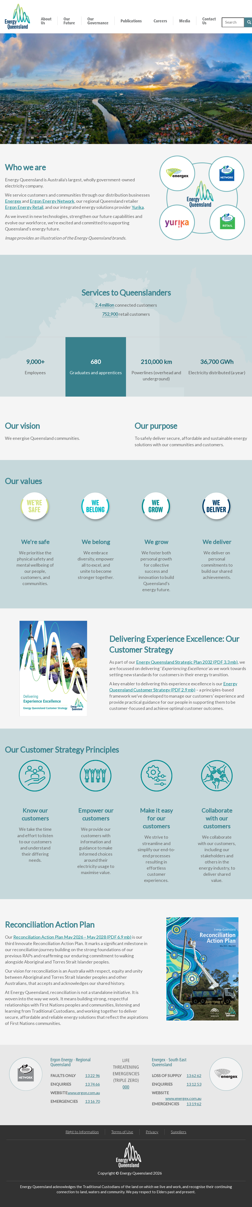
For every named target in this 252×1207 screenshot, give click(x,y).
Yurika (138, 207)
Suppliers (178, 1131)
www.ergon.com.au (84, 1092)
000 (126, 1087)
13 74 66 (92, 1084)
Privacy (152, 1131)
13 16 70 (92, 1101)
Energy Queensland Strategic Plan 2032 (187, 662)
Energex (13, 201)
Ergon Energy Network (52, 201)
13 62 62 (194, 1075)
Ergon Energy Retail (24, 207)
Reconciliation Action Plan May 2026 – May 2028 (72, 937)
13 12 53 (194, 1084)
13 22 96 (92, 1075)
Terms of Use (122, 1131)
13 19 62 (194, 1103)
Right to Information (82, 1131)
